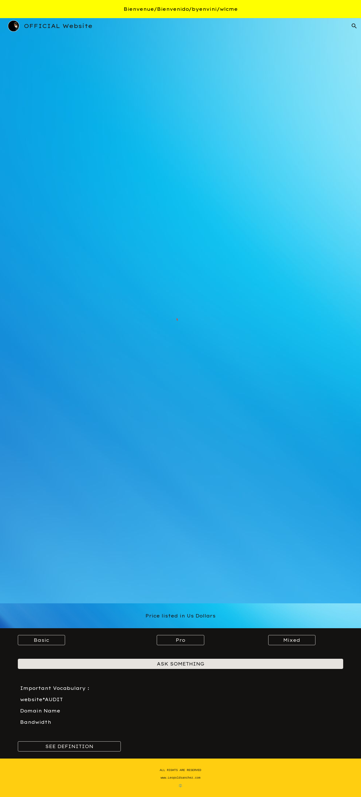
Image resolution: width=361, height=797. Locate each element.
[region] (180, 9)
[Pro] (180, 640)
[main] (180, 615)
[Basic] (41, 640)
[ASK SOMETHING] (180, 663)
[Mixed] (291, 640)
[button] (354, 26)
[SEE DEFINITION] (69, 746)
